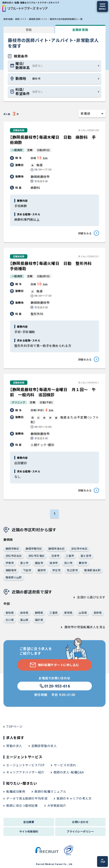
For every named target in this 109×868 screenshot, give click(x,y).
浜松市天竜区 (36, 555)
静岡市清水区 (56, 548)
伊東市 (10, 563)
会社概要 (28, 822)
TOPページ (14, 726)
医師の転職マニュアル (50, 791)
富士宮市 (86, 555)
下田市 (27, 570)
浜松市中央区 (79, 548)
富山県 (24, 620)
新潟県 (68, 612)
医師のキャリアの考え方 (74, 798)
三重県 (54, 612)
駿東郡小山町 (14, 577)
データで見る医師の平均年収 (26, 798)
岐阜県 (24, 612)
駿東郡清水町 (92, 570)
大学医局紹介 (56, 805)
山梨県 (83, 612)
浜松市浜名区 (14, 555)
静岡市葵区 (12, 548)
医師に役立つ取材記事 (22, 805)
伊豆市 (56, 570)
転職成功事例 (15, 791)
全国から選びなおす (91, 597)
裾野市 (42, 570)
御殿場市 (11, 570)
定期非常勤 (80, 29)
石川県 (10, 620)
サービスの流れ (65, 765)
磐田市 (39, 563)
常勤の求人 (14, 746)
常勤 (29, 29)
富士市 (24, 563)
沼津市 (55, 555)
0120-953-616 (54, 686)
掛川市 (68, 563)
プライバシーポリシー (80, 831)
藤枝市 (83, 563)
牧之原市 (72, 570)
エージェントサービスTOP (25, 765)
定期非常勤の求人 (44, 746)
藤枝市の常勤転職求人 (80, 627)
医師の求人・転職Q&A (69, 772)
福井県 (39, 620)
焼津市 (54, 563)
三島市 (70, 555)
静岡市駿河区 (34, 548)
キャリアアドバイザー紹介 (25, 772)
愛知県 (10, 612)
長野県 (98, 612)
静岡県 (39, 612)
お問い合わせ (80, 822)
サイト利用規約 (28, 831)
